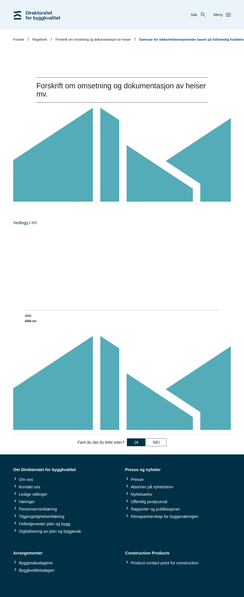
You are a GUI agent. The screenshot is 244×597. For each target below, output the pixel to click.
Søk (198, 14)
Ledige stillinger (33, 494)
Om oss (26, 479)
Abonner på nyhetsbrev (152, 487)
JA (136, 442)
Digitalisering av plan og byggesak (50, 531)
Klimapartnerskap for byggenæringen (164, 516)
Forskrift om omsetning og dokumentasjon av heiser (93, 39)
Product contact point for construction (164, 563)
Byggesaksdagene (36, 563)
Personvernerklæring (38, 509)
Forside (18, 39)
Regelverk (39, 39)
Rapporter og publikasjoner (155, 509)
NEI (156, 442)
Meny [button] (222, 15)
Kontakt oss (29, 487)
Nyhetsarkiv (141, 494)
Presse (137, 479)
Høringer (27, 501)
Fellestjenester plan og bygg (44, 524)
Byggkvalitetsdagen (36, 570)
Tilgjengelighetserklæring (41, 516)
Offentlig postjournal (149, 501)
